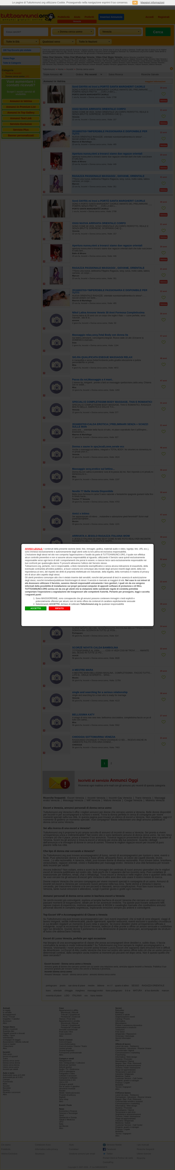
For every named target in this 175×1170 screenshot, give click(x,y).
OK (135, 2)
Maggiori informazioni (152, 2)
